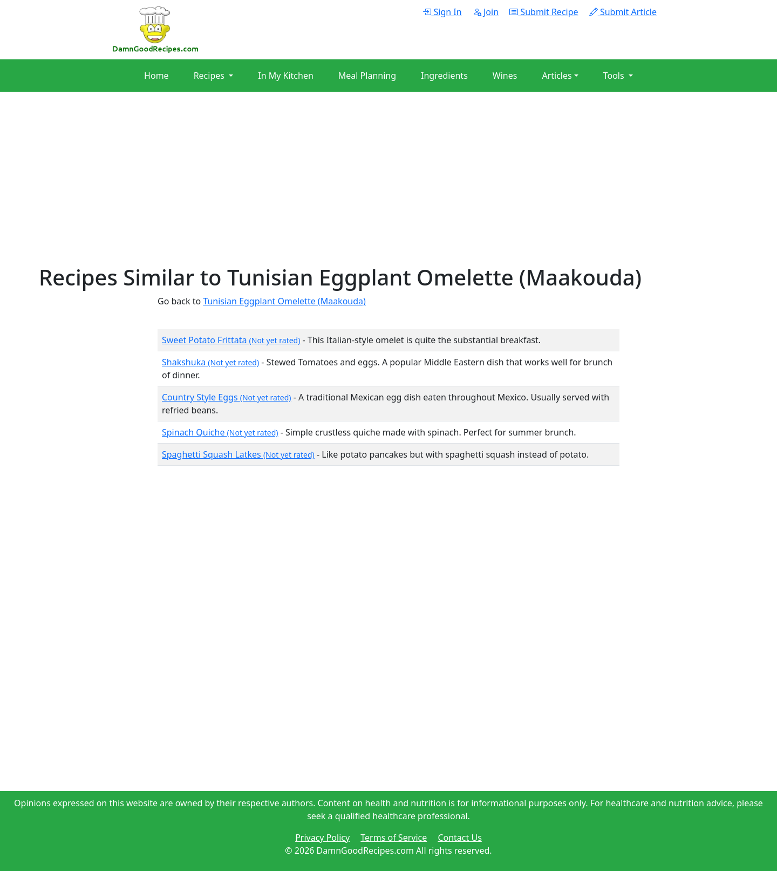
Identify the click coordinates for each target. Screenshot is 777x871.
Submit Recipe (543, 12)
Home (156, 75)
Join (486, 12)
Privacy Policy (322, 837)
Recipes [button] (210, 75)
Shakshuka (210, 362)
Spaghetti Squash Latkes (238, 454)
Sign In (441, 12)
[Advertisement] (362, 188)
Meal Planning (367, 75)
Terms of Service (393, 837)
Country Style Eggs (226, 397)
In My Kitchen (285, 75)
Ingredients (444, 75)
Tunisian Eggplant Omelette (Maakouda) (284, 301)
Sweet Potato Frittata (231, 340)
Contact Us (459, 837)
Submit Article (623, 12)
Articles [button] (556, 75)
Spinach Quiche (220, 432)
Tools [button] (614, 75)
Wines (505, 75)
